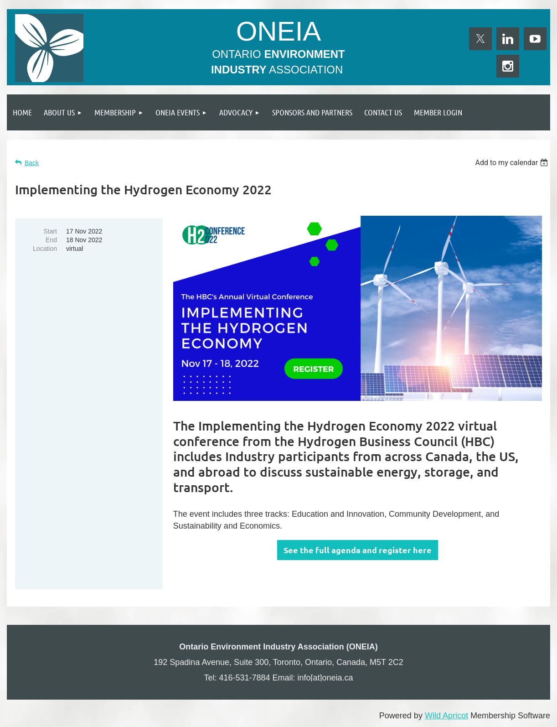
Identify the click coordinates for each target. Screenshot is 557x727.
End (51, 240)
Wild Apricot (446, 715)
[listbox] (512, 162)
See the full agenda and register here (358, 550)
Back (32, 162)
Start (50, 231)
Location (45, 248)
